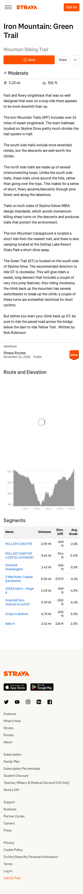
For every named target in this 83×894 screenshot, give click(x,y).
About (8, 742)
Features (10, 714)
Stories (9, 728)
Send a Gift (11, 790)
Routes (9, 735)
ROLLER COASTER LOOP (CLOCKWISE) (19, 555)
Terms (8, 864)
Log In (8, 871)
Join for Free (12, 878)
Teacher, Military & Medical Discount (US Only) (37, 783)
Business (10, 809)
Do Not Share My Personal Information (31, 857)
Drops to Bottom (16, 614)
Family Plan (12, 761)
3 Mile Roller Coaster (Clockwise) (19, 579)
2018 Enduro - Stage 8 (19, 591)
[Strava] (26, 7)
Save (29, 60)
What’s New (12, 721)
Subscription (12, 754)
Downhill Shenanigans (14, 567)
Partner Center (14, 816)
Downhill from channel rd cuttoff (17, 602)
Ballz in (10, 624)
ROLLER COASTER (18, 544)
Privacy (9, 843)
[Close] (8, 7)
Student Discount (16, 776)
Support (9, 802)
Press (8, 830)
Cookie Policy (13, 850)
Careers (9, 823)
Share (63, 60)
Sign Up (71, 7)
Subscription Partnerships (22, 768)
